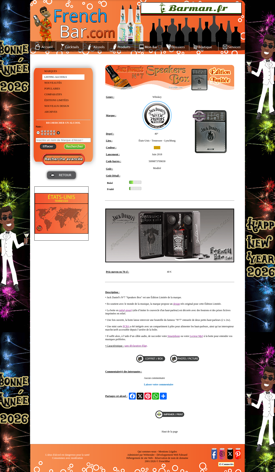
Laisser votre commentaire (158, 384)
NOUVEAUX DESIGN (56, 106)
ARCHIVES (50, 111)
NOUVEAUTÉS (53, 82)
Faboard (183, 454)
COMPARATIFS (53, 94)
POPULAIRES (52, 88)
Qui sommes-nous (147, 451)
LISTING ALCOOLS (55, 76)
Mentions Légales (168, 451)
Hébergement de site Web (139, 458)
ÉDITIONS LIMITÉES (56, 100)
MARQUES (50, 71)
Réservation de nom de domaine (171, 458)
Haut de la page (170, 431)
